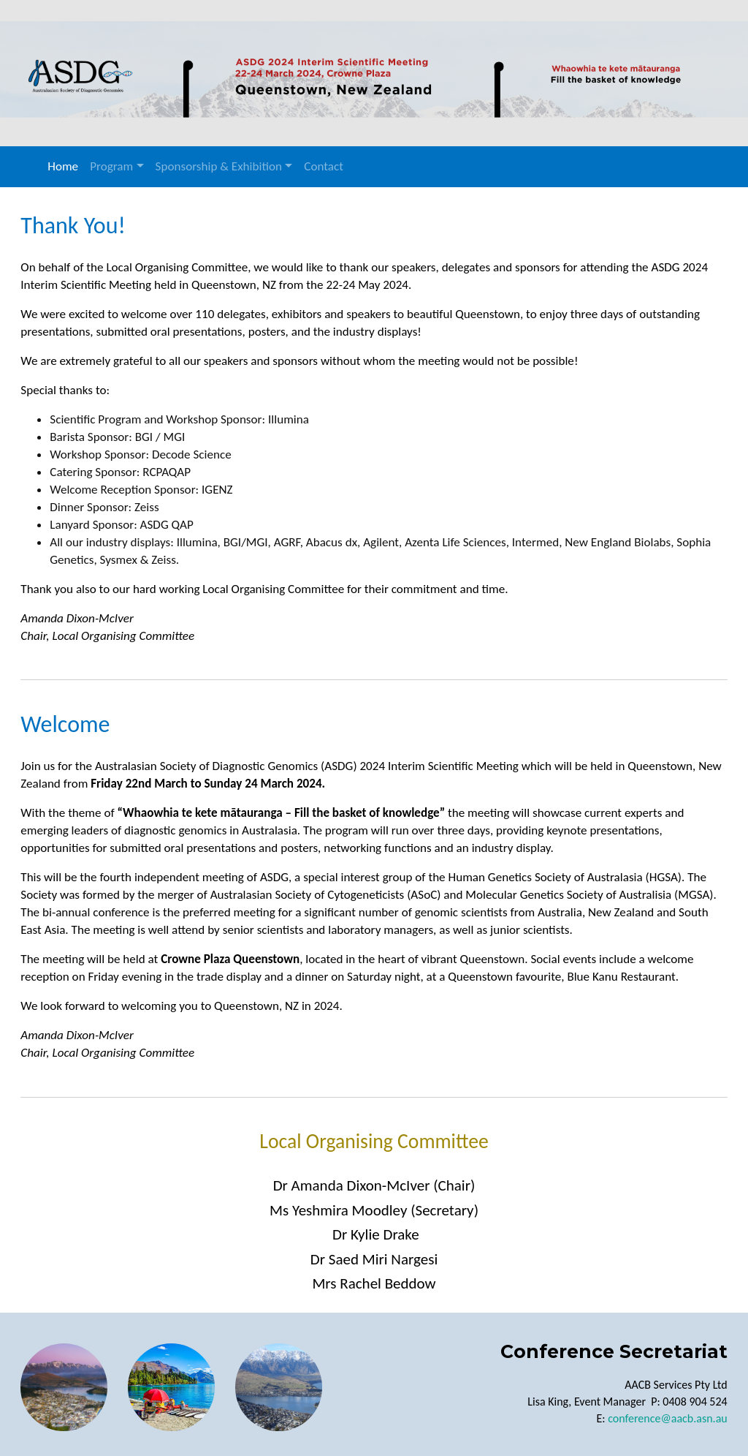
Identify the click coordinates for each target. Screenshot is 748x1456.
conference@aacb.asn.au (666, 1415)
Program (111, 166)
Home (62, 166)
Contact (323, 166)
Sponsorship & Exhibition (219, 166)
